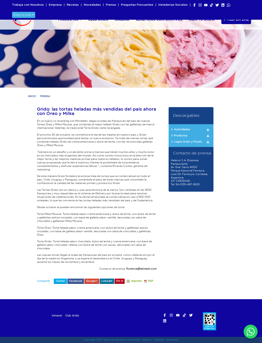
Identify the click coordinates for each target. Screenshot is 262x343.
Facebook (75, 281)
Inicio (32, 96)
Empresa (55, 5)
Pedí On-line (236, 19)
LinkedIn (106, 281)
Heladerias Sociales (173, 5)
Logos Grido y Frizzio (188, 141)
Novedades (92, 5)
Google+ (92, 281)
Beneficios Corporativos (159, 19)
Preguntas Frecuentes (137, 5)
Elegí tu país (23, 14)
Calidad (122, 19)
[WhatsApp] (251, 332)
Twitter (60, 281)
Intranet (57, 315)
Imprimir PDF (139, 281)
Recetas (73, 5)
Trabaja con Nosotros (28, 5)
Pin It (119, 281)
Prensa (111, 5)
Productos (70, 19)
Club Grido (98, 19)
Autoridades (182, 129)
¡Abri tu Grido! (203, 19)
